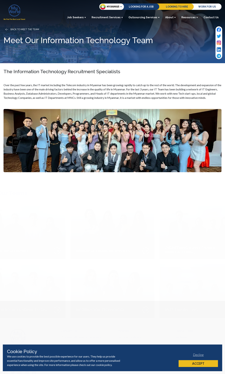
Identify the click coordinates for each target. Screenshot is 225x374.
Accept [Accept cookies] (198, 363)
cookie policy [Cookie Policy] (104, 364)
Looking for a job (141, 6)
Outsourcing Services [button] (144, 17)
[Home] (14, 12)
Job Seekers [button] (76, 17)
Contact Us (211, 17)
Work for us (207, 6)
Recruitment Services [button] (107, 17)
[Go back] (22, 29)
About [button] (170, 17)
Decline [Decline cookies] (198, 355)
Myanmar (109, 6)
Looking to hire (177, 6)
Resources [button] (189, 17)
